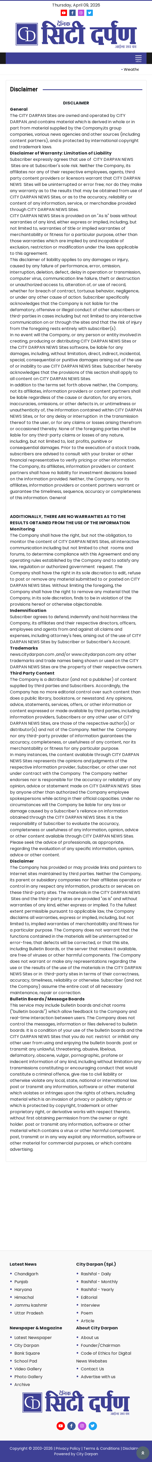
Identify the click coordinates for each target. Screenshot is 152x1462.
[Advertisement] (80, 1208)
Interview (90, 1305)
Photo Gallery (28, 1377)
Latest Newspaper (33, 1338)
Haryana (23, 1290)
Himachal (24, 1297)
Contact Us (92, 1369)
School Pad (25, 1361)
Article (87, 1321)
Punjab (21, 1282)
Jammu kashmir (30, 1305)
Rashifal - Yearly (97, 1290)
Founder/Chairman (100, 1345)
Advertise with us (98, 1377)
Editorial (89, 1297)
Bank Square (27, 1353)
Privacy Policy (68, 1448)
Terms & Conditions (101, 1448)
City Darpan (26, 1345)
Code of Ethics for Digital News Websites (103, 1357)
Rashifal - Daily (96, 1274)
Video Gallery (28, 1369)
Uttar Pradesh (28, 1313)
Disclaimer (132, 1448)
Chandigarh (26, 1274)
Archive (22, 1385)
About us (90, 1338)
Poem (87, 1313)
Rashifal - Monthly (99, 1282)
